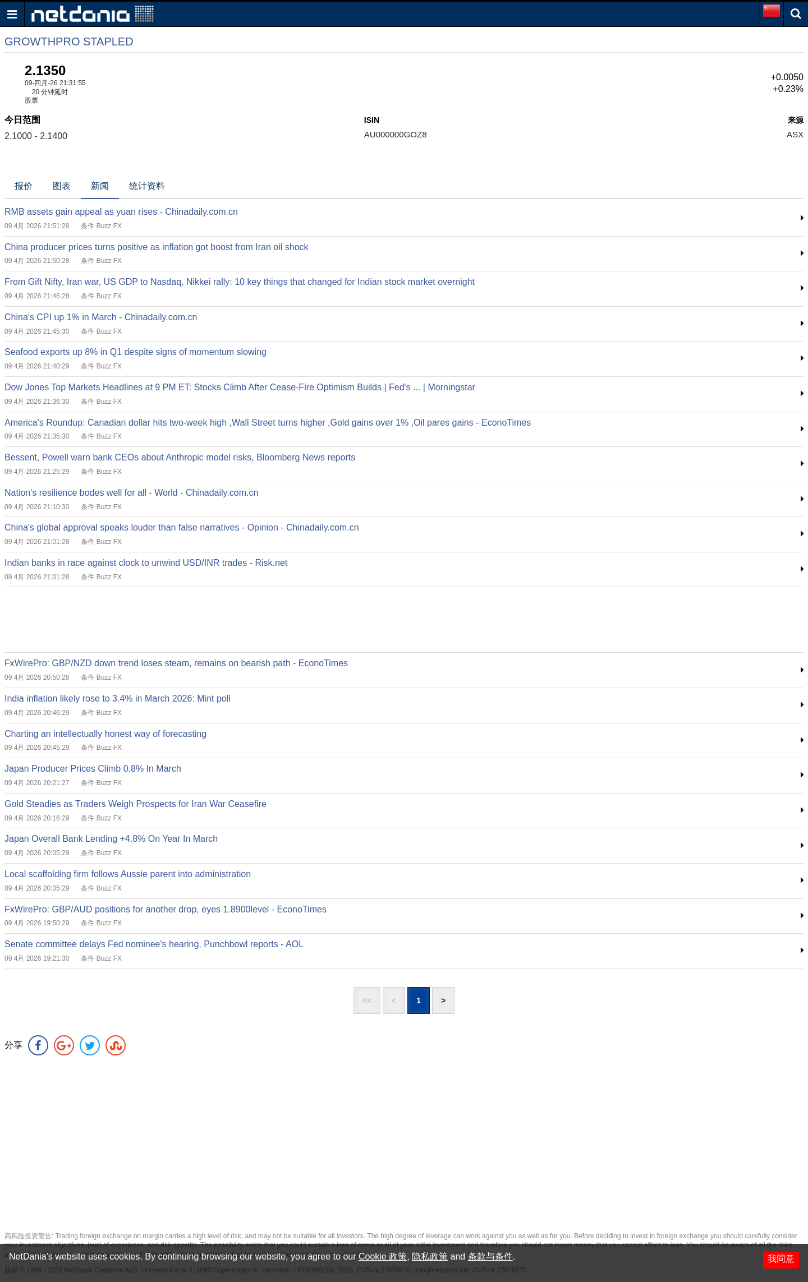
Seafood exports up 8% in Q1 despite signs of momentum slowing (135, 352)
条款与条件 (490, 1256)
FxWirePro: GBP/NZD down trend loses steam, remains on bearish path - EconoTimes (176, 663)
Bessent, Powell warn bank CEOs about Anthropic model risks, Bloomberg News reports (179, 457)
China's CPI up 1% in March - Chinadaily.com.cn (100, 317)
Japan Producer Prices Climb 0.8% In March (92, 768)
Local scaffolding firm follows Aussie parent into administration (127, 874)
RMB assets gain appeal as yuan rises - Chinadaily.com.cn (121, 211)
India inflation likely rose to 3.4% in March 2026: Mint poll (117, 698)
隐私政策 (430, 1256)
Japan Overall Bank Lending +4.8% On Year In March (111, 838)
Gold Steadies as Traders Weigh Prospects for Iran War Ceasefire (135, 804)
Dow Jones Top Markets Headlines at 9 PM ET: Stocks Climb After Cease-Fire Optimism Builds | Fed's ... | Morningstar (239, 387)
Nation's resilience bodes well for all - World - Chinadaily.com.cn (131, 492)
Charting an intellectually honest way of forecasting (105, 734)
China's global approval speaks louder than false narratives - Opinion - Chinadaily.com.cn (181, 527)
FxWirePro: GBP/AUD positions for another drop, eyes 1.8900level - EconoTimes (165, 909)
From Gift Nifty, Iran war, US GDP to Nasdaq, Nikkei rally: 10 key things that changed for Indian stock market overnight (239, 282)
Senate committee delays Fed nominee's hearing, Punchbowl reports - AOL (154, 944)
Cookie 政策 (383, 1256)
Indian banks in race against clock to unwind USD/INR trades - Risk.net (145, 563)
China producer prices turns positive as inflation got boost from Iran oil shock (156, 247)
